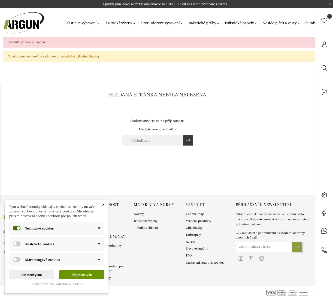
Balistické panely (241, 23)
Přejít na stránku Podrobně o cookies (56, 284)
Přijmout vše (82, 275)
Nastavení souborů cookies (205, 263)
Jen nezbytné (31, 275)
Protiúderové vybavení (162, 23)
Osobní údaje (195, 214)
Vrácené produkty (198, 221)
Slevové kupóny (197, 248)
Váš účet (195, 204)
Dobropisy (193, 235)
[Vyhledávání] (152, 140)
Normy (139, 214)
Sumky (313, 23)
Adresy (191, 242)
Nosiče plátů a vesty (281, 23)
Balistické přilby (204, 23)
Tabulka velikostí (146, 228)
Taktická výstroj (121, 23)
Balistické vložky (145, 221)
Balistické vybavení (82, 23)
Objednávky (194, 228)
